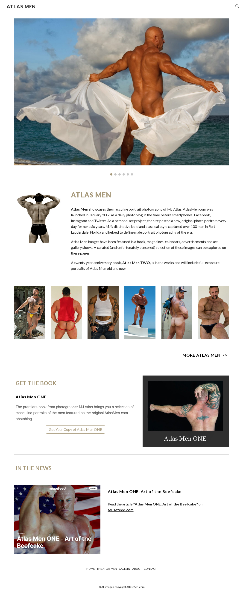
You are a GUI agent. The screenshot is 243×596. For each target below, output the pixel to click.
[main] (149, 195)
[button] (237, 6)
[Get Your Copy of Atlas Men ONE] (75, 429)
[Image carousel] (121, 97)
